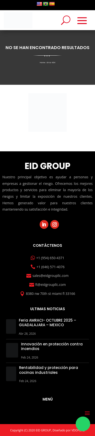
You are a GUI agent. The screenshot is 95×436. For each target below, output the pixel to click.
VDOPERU (78, 430)
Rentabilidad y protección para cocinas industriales (48, 370)
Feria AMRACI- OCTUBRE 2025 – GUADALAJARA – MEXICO (47, 323)
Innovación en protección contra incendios (52, 346)
